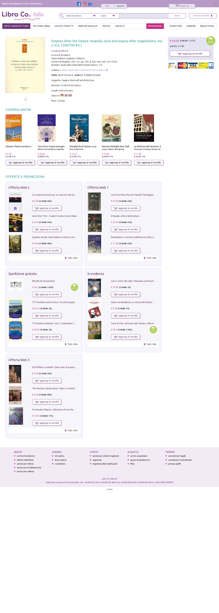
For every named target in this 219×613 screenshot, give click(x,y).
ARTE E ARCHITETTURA (16, 26)
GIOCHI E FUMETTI (64, 26)
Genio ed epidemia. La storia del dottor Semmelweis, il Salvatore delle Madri (151, 302)
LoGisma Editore (59, 51)
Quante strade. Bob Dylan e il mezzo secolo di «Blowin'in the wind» (67, 237)
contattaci (60, 463)
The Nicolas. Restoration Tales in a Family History (58, 388)
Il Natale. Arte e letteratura (125, 216)
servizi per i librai (25, 463)
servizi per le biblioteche (29, 467)
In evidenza (95, 273)
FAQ (132, 463)
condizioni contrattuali (180, 460)
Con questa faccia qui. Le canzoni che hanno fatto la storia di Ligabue (68, 194)
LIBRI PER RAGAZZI (87, 26)
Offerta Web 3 (19, 360)
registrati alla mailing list (105, 463)
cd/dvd (106, 26)
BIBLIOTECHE (207, 26)
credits (110, 489)
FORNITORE (175, 26)
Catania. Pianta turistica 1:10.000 (22, 146)
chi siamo (59, 456)
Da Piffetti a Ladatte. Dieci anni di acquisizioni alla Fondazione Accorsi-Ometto (73, 367)
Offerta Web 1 (98, 187)
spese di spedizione (140, 460)
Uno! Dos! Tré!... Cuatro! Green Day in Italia (54, 216)
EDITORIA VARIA (41, 26)
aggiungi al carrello (20, 162)
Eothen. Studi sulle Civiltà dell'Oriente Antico (82, 70)
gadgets (120, 26)
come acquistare (138, 456)
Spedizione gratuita (22, 273)
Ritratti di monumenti (43, 281)
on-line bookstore (26, 456)
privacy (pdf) (174, 463)
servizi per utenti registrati (106, 456)
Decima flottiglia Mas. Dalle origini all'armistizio (126, 146)
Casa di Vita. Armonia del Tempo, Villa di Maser (136, 323)
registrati (120, 6)
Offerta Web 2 (19, 187)
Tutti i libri (72, 258)
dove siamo (61, 460)
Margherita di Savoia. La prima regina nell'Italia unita (97, 146)
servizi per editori (25, 471)
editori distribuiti (25, 460)
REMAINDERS (155, 26)
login (107, 6)
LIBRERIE (191, 26)
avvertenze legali (177, 456)
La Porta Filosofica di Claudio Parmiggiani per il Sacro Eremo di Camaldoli (150, 194)
